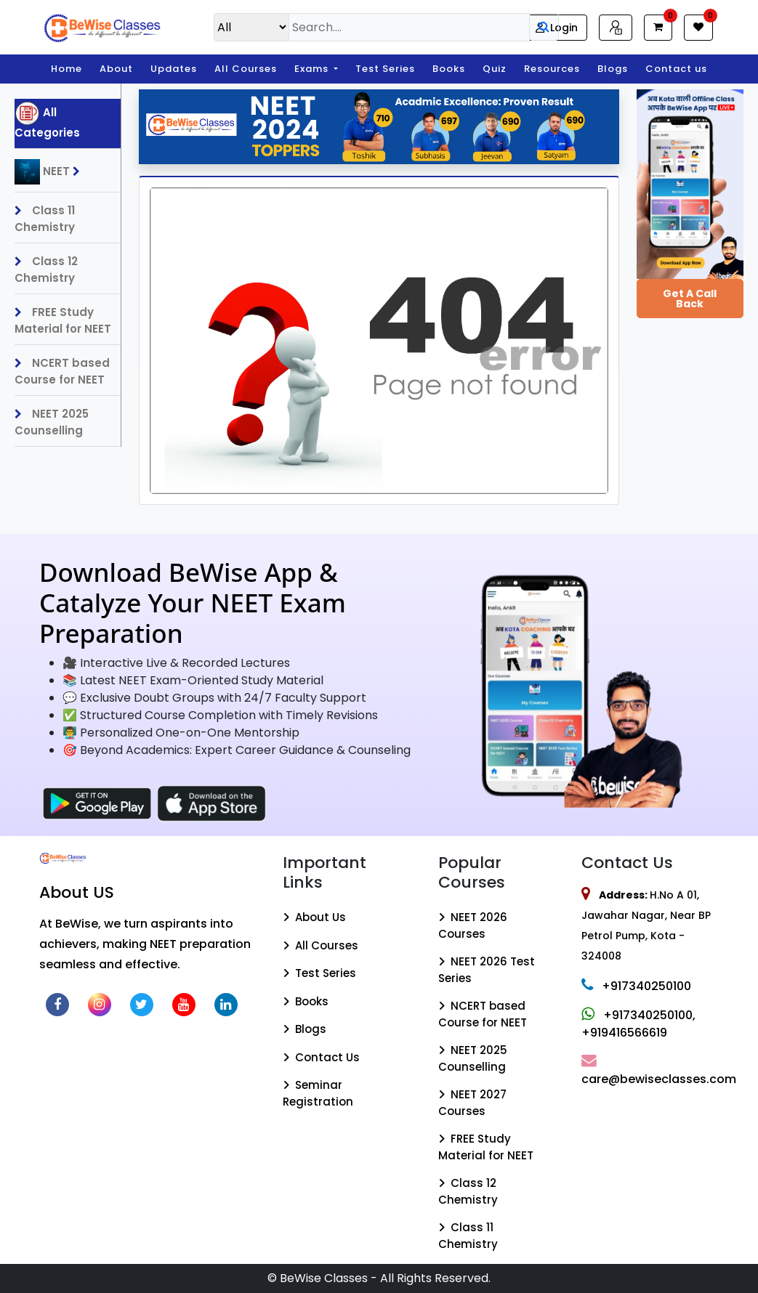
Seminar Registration (318, 1093)
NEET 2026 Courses (472, 925)
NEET (51, 172)
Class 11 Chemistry (45, 219)
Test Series (385, 69)
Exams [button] (312, 69)
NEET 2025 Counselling (52, 422)
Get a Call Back (690, 298)
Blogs (612, 69)
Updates (173, 69)
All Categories (47, 121)
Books (448, 69)
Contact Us (321, 1057)
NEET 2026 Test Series (486, 970)
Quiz (495, 69)
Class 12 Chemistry (46, 269)
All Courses (245, 69)
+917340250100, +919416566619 (638, 1024)
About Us (314, 917)
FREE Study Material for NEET (63, 320)
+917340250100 (636, 986)
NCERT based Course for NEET (62, 371)
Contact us (676, 69)
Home (66, 69)
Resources (552, 69)
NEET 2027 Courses (472, 1103)
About (116, 69)
